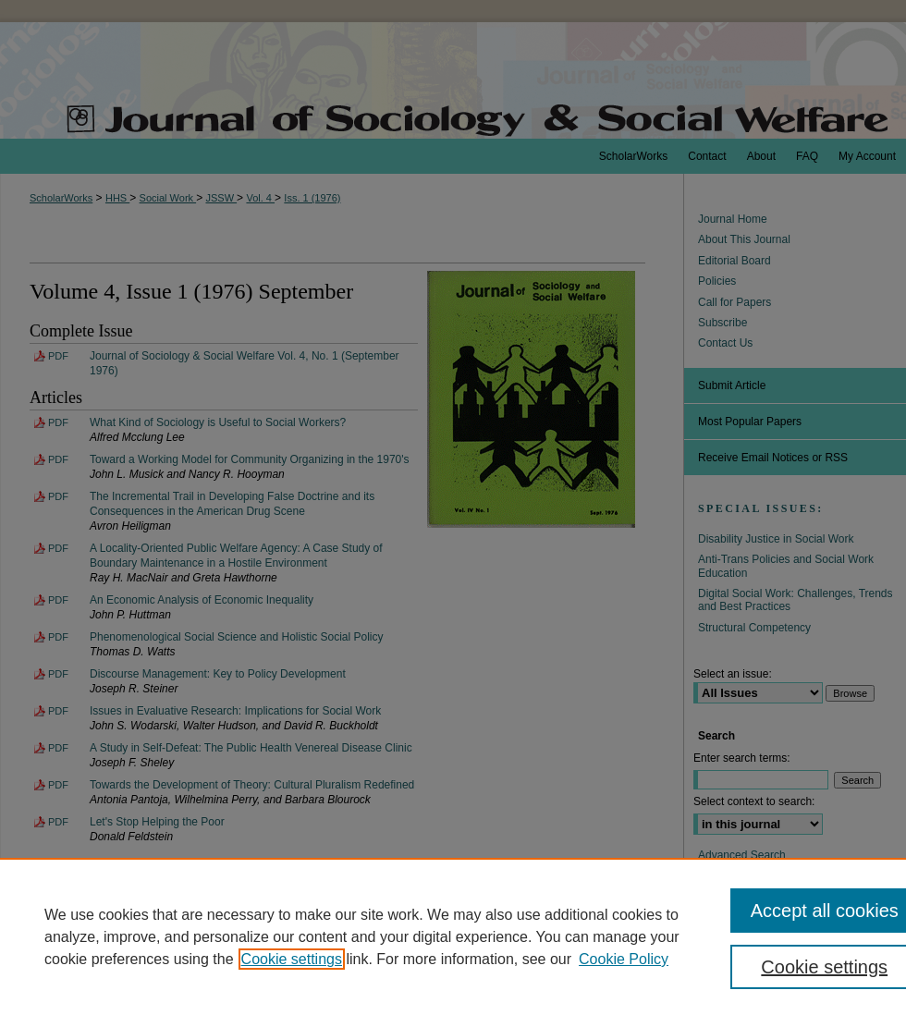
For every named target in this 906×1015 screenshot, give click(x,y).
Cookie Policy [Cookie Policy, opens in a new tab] (623, 959)
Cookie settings (291, 959)
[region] (453, 936)
